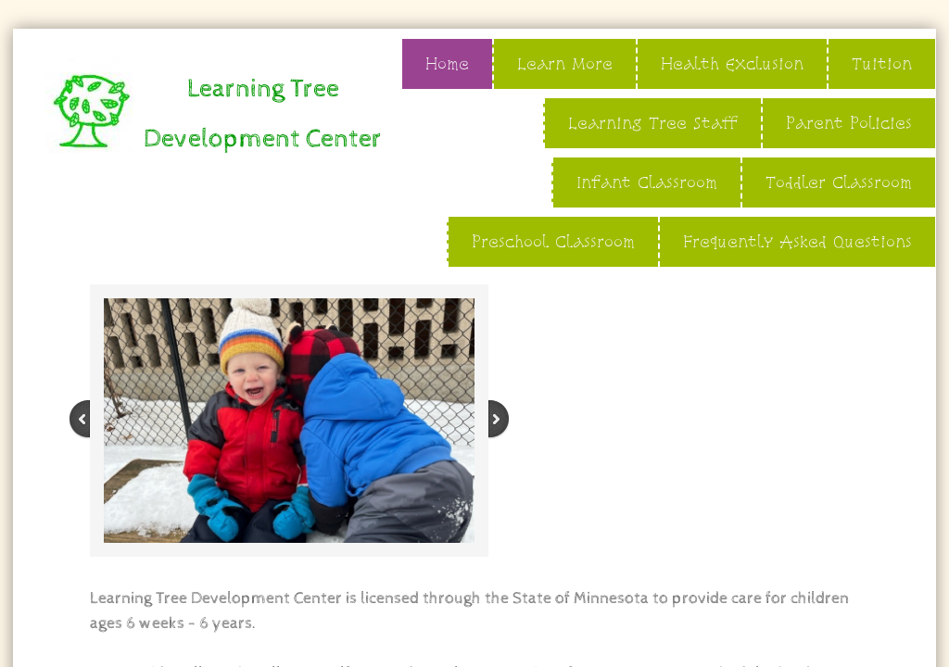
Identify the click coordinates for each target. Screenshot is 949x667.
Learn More (565, 63)
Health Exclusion (732, 63)
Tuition (882, 63)
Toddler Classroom (839, 182)
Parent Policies (849, 122)
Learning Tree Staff (653, 122)
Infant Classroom (646, 182)
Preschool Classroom (553, 241)
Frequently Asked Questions (797, 241)
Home (447, 63)
